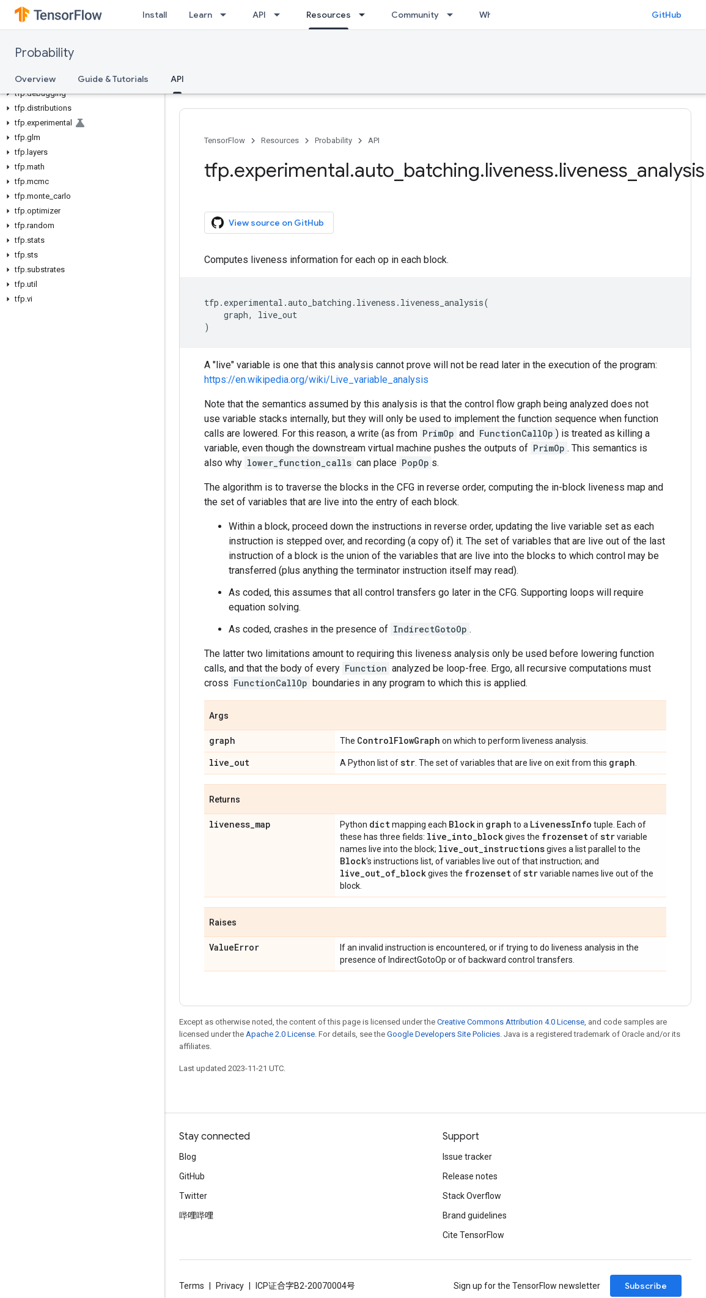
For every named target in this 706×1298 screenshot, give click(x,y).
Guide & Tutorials (113, 78)
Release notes (470, 1176)
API (259, 14)
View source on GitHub (267, 223)
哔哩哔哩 (196, 1215)
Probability (44, 53)
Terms (191, 1286)
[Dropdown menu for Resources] (365, 14)
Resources (280, 140)
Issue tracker (467, 1157)
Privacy (230, 1286)
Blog (187, 1157)
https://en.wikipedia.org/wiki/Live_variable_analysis (316, 379)
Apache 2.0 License (280, 1034)
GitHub (667, 14)
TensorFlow (224, 140)
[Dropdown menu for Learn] (226, 14)
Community (415, 14)
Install (154, 14)
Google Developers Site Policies (443, 1034)
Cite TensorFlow (473, 1235)
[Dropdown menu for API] (280, 14)
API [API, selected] (177, 78)
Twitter (193, 1196)
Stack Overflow (472, 1196)
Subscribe (646, 1285)
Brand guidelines (475, 1215)
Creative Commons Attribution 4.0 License (510, 1021)
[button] (80, 93)
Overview (35, 78)
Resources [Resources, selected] (328, 14)
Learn (200, 14)
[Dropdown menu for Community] (453, 14)
